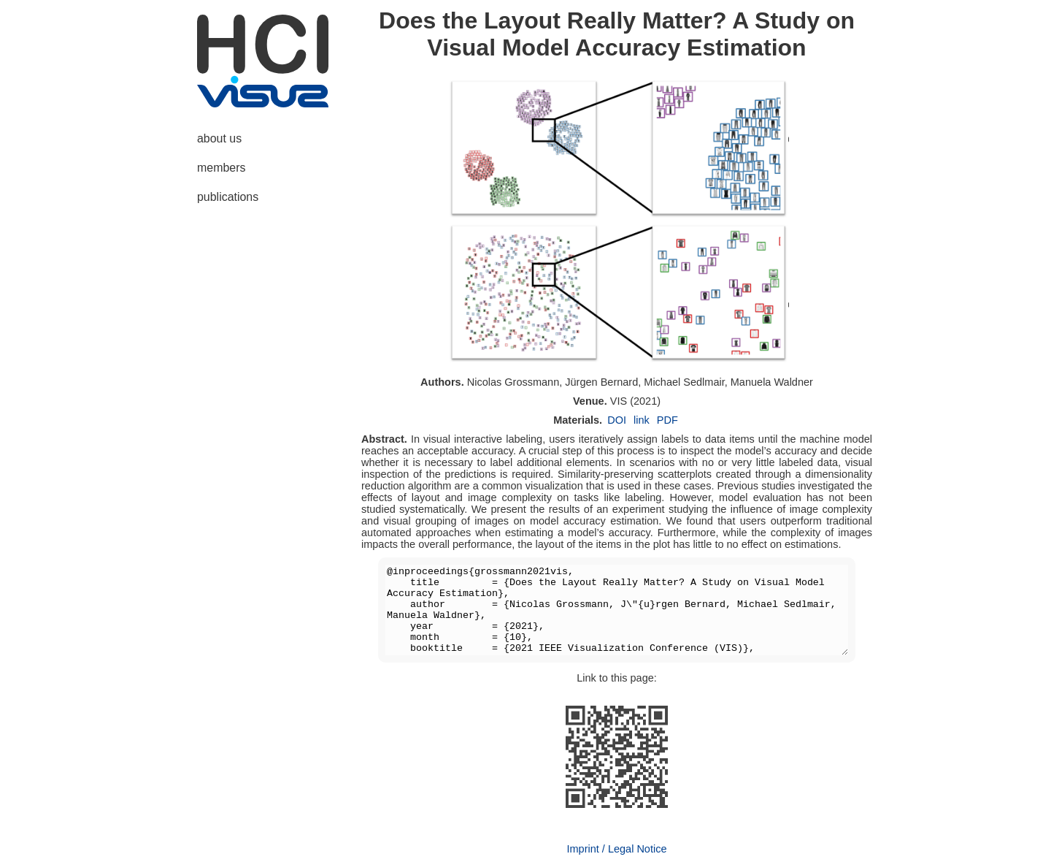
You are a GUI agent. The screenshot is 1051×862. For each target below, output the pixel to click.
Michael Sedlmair (684, 382)
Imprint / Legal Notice (616, 849)
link (642, 420)
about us (219, 138)
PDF (667, 420)
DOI (616, 420)
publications (227, 197)
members (221, 167)
